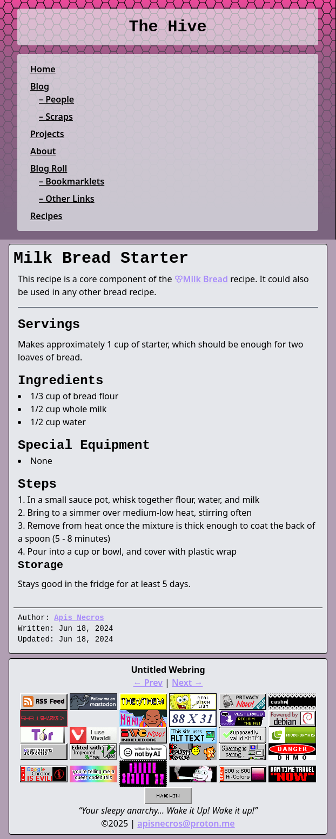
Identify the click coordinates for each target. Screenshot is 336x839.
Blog (39, 86)
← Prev (148, 682)
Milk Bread (201, 279)
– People (56, 99)
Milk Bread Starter (101, 258)
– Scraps (56, 116)
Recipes (46, 216)
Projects (47, 134)
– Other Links (67, 198)
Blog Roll (48, 168)
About (43, 151)
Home (43, 69)
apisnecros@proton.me (185, 823)
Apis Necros (79, 617)
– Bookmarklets (71, 181)
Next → (187, 682)
